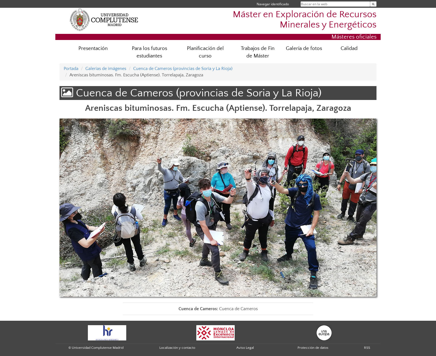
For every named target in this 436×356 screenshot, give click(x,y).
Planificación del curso (205, 52)
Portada (71, 68)
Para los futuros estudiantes (149, 52)
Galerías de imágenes (105, 68)
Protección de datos (313, 348)
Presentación (93, 48)
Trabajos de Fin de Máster (257, 52)
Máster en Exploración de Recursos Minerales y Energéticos (304, 19)
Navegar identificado (273, 4)
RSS (367, 348)
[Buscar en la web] (373, 4)
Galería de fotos (304, 48)
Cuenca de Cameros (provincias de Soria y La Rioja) (182, 68)
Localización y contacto (177, 348)
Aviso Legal (245, 348)
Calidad (349, 48)
